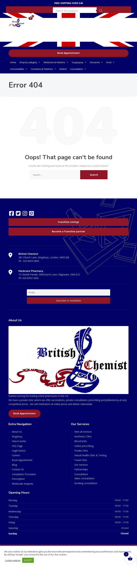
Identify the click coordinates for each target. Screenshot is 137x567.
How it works (19, 441)
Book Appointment (68, 53)
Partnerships (81, 469)
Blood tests (80, 441)
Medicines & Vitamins (56, 62)
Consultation (78, 69)
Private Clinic (81, 450)
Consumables (18, 69)
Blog (14, 464)
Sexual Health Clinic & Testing (90, 455)
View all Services (83, 431)
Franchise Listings (68, 222)
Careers (16, 455)
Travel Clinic (80, 460)
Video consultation (84, 478)
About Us (17, 431)
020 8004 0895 (31, 261)
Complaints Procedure (24, 474)
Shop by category (30, 62)
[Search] (101, 10)
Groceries (96, 62)
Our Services (81, 464)
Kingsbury (17, 436)
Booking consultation (85, 483)
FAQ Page (17, 446)
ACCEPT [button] (28, 560)
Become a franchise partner (68, 231)
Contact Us (18, 469)
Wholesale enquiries (22, 483)
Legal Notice (19, 450)
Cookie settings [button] (13, 560)
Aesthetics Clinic (83, 436)
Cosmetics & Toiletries (43, 69)
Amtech (63, 68)
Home (13, 62)
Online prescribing (84, 446)
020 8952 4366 (30, 278)
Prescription (18, 478)
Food (110, 62)
